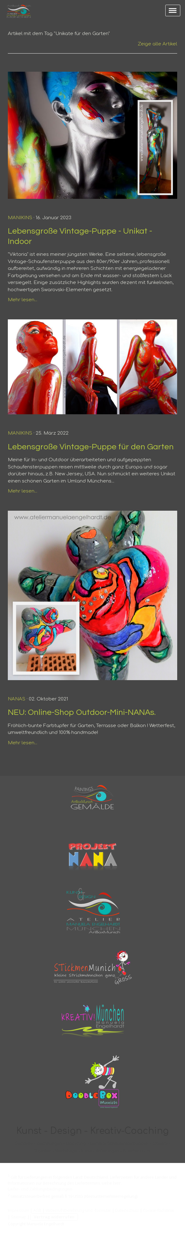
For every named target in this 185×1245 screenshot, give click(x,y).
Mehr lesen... (22, 299)
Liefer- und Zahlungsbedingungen (40, 1189)
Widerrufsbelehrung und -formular (78, 1210)
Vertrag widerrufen (54, 1217)
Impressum (18, 1210)
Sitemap (18, 1217)
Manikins (20, 217)
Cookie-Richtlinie (158, 1210)
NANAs (16, 699)
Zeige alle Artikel (157, 44)
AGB (37, 1210)
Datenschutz (127, 1210)
